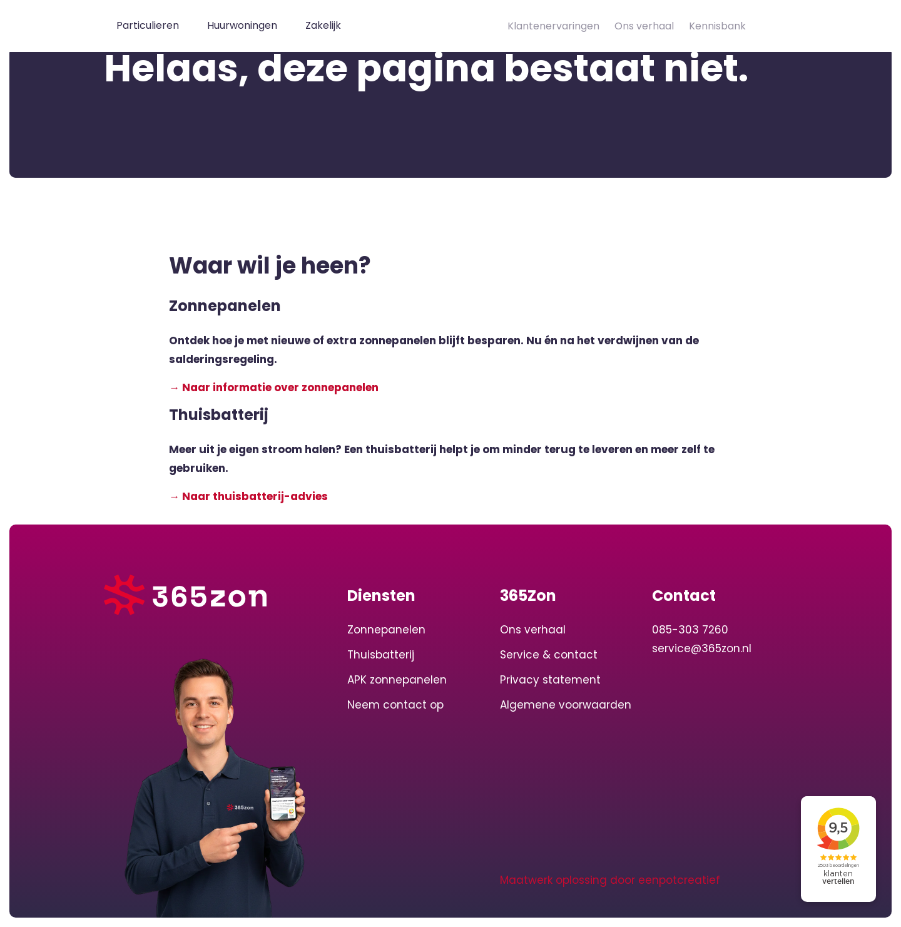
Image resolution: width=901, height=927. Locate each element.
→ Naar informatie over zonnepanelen (274, 387)
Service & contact (549, 654)
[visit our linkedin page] (359, 880)
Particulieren (147, 25)
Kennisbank (717, 26)
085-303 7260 (690, 629)
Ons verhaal (644, 26)
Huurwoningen (242, 25)
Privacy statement (550, 679)
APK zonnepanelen (397, 679)
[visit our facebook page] (406, 880)
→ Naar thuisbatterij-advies (248, 496)
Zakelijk (323, 25)
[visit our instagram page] (384, 880)
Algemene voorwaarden (565, 704)
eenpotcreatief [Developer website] (679, 880)
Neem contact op (395, 704)
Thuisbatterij (380, 654)
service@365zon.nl (701, 648)
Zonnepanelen (386, 629)
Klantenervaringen (553, 26)
